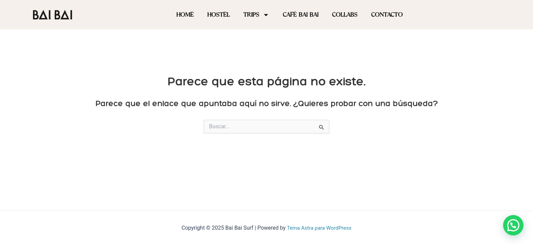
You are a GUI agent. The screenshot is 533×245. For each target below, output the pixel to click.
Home (185, 14)
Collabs (345, 14)
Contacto (387, 14)
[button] (513, 225)
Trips (256, 14)
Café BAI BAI (301, 14)
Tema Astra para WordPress (319, 228)
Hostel (218, 14)
